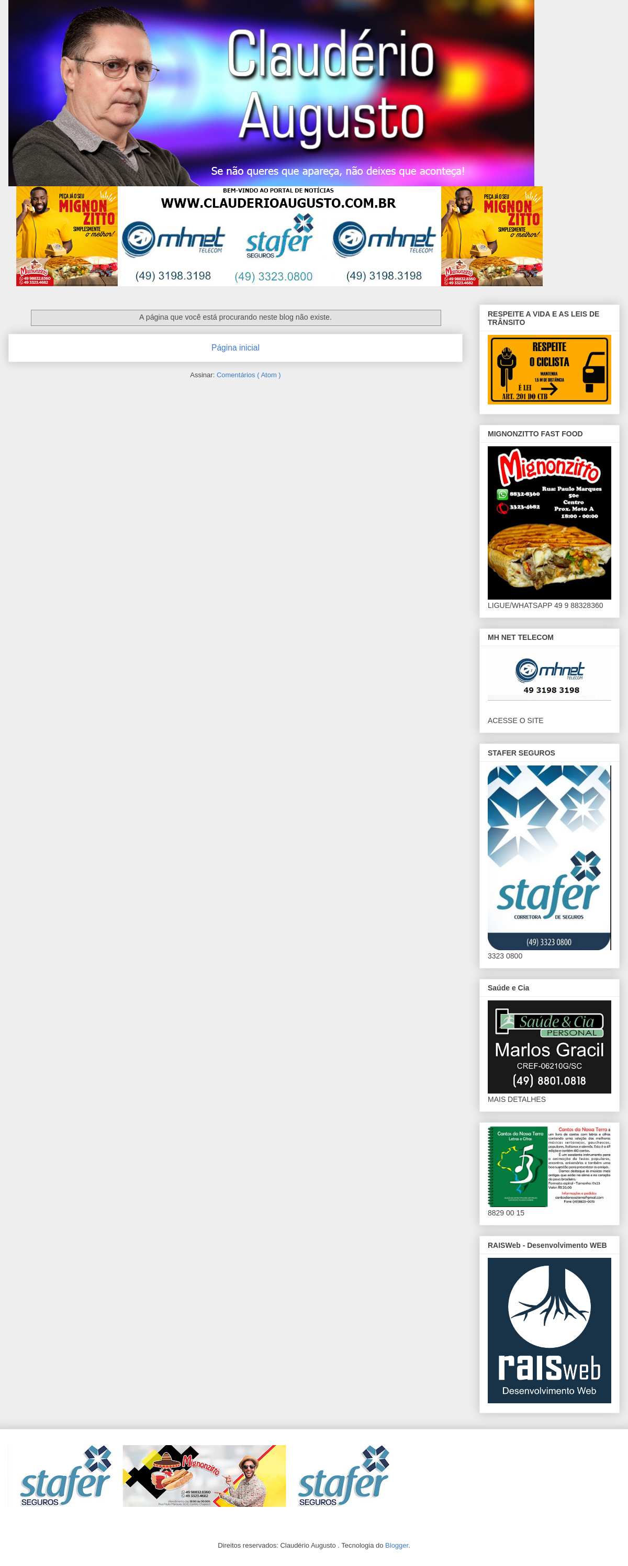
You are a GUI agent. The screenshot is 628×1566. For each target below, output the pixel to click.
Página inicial (235, 347)
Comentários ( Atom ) (249, 375)
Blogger (396, 1545)
